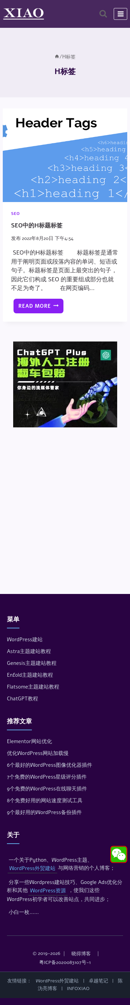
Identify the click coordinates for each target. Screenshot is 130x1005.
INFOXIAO (78, 988)
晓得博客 (81, 953)
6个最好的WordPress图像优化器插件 (49, 765)
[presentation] (65, 155)
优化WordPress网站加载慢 (38, 753)
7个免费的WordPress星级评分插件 (47, 776)
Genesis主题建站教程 (32, 663)
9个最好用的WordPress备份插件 (44, 812)
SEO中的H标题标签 (36, 226)
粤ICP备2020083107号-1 (65, 962)
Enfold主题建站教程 (30, 675)
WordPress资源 (48, 890)
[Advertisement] (65, 501)
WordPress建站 (25, 639)
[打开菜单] (120, 13)
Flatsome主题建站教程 (33, 686)
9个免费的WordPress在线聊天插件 (47, 788)
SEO (15, 213)
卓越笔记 (98, 981)
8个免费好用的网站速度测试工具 (45, 800)
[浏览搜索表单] (103, 14)
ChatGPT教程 (22, 698)
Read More (40, 308)
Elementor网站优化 (29, 741)
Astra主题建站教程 (29, 651)
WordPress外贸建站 (32, 868)
